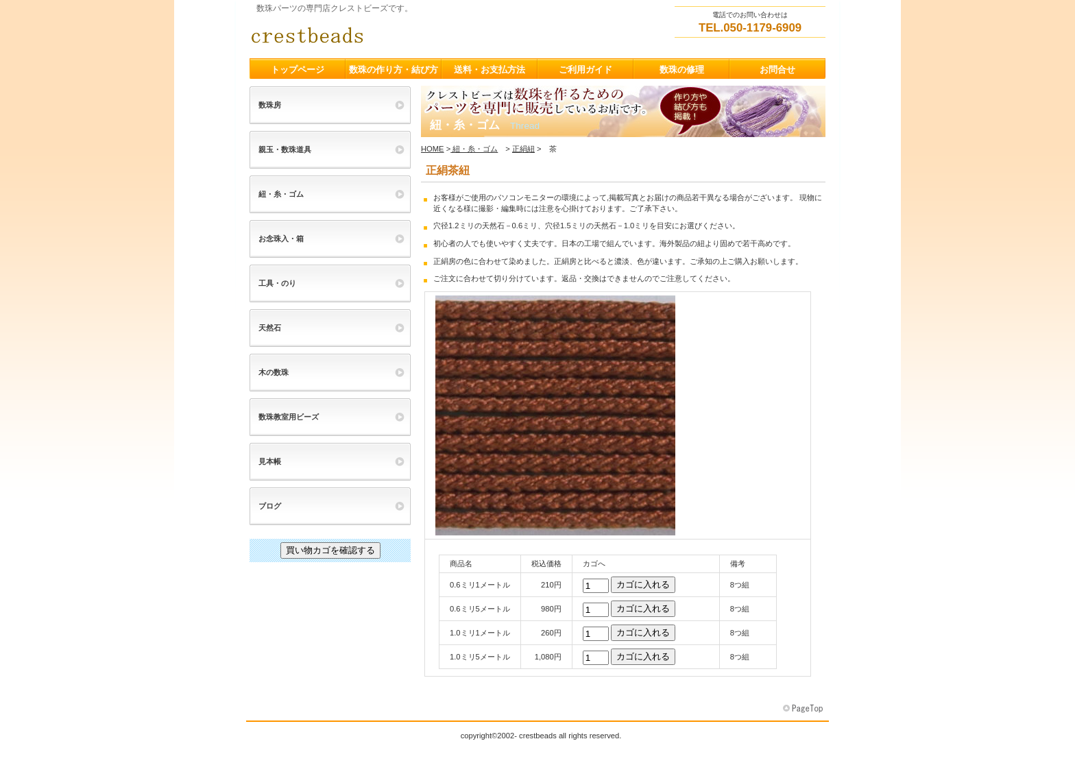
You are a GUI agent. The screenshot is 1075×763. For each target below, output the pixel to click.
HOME (432, 149)
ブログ (269, 506)
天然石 (269, 328)
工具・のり (277, 283)
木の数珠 (273, 372)
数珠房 (269, 105)
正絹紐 (523, 149)
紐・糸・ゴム (474, 149)
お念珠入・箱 (281, 238)
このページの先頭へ (804, 709)
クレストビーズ (387, 35)
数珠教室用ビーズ (288, 417)
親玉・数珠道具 (284, 149)
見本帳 (269, 461)
